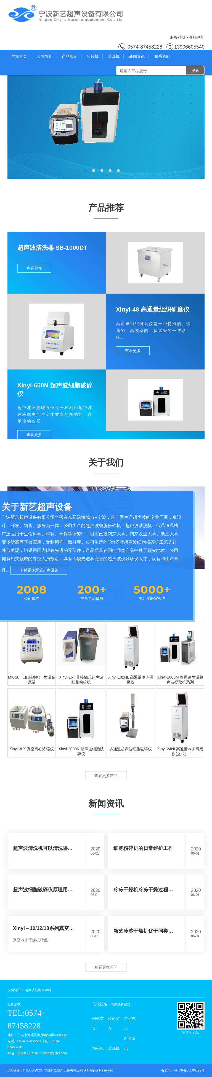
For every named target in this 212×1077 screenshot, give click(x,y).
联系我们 (162, 56)
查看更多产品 (106, 775)
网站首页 (21, 56)
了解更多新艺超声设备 (39, 570)
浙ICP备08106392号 (189, 1070)
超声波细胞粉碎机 (38, 990)
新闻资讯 (139, 56)
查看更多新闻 (106, 967)
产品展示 (71, 56)
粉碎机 (95, 56)
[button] (85, 170)
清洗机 (116, 56)
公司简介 (46, 56)
